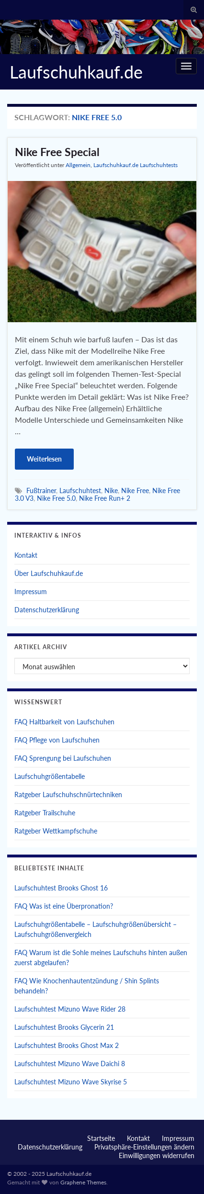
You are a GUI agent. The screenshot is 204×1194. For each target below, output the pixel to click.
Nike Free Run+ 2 (104, 498)
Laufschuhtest (80, 490)
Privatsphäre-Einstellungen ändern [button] (144, 1147)
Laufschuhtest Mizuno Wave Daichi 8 (69, 1063)
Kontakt (25, 555)
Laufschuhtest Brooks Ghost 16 (61, 888)
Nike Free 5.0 (56, 498)
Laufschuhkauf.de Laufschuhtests (135, 165)
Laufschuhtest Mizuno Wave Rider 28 (69, 1009)
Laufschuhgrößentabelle (49, 776)
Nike (111, 490)
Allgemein (78, 165)
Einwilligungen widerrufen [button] (156, 1155)
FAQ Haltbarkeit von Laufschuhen (64, 722)
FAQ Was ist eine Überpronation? (63, 906)
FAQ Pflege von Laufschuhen (57, 740)
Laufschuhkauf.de (76, 71)
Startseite (101, 1138)
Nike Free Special (57, 151)
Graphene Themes (83, 1182)
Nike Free (135, 490)
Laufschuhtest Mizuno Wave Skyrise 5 (70, 1082)
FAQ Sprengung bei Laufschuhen (62, 758)
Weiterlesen (44, 459)
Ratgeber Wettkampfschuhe (55, 831)
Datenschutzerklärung (46, 610)
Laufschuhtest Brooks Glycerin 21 (64, 1027)
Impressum (30, 591)
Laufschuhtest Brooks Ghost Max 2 (66, 1045)
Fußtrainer (41, 490)
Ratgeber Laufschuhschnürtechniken (68, 794)
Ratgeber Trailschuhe (44, 813)
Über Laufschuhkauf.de (48, 573)
